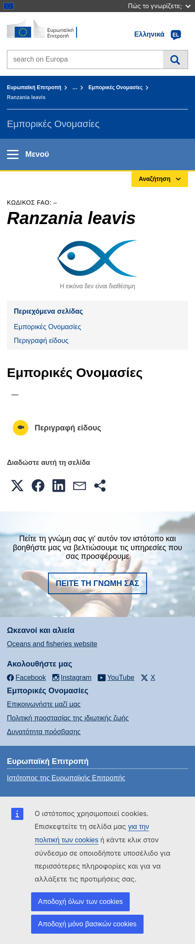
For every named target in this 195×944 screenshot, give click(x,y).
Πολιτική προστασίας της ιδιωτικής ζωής (68, 718)
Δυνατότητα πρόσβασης (44, 731)
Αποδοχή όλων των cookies (80, 901)
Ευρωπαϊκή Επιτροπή (34, 87)
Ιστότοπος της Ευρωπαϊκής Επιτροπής (66, 778)
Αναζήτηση (175, 59)
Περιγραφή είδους (41, 340)
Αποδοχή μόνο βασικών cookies (87, 924)
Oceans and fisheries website (52, 644)
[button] (17, 485)
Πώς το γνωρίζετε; (159, 5)
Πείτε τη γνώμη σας (97, 583)
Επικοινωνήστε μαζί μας (43, 704)
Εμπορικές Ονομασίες (115, 87)
